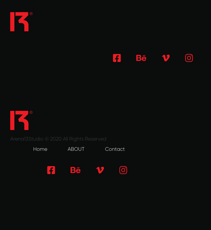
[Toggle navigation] (192, 21)
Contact (115, 149)
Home (40, 149)
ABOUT (76, 149)
